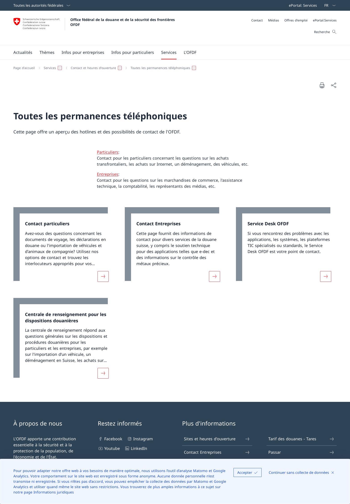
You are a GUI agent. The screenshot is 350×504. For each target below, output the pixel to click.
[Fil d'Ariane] (173, 68)
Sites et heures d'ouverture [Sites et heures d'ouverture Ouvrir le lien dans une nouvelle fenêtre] (217, 439)
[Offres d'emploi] (296, 20)
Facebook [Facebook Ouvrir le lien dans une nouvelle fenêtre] (110, 439)
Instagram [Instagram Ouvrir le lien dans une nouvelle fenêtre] (140, 439)
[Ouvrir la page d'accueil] (94, 28)
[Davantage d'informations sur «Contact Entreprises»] (214, 276)
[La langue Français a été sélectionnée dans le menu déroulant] (329, 5)
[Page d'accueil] (24, 68)
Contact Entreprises (217, 452)
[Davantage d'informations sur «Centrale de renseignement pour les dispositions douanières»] (103, 373)
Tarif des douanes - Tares (301, 439)
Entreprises (107, 174)
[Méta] (294, 20)
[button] (23, 52)
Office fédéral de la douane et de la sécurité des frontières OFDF (123, 22)
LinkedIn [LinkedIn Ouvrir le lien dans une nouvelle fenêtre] (135, 448)
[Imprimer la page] (322, 85)
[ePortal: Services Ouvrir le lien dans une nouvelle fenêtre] (302, 5)
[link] (63, 247)
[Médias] (273, 20)
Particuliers (107, 152)
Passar (301, 452)
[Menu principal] (171, 52)
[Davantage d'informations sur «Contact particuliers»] (103, 276)
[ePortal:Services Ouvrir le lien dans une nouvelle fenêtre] (324, 20)
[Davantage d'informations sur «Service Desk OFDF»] (325, 276)
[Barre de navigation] (302, 5)
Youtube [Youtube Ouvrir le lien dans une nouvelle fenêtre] (109, 448)
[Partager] (333, 85)
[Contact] (257, 20)
